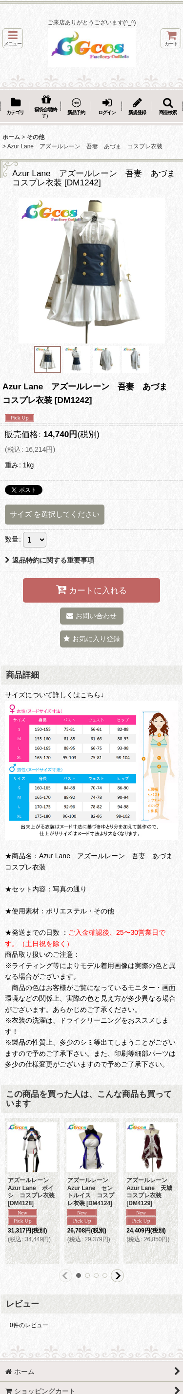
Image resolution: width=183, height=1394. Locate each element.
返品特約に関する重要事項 (49, 560)
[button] (12, 38)
